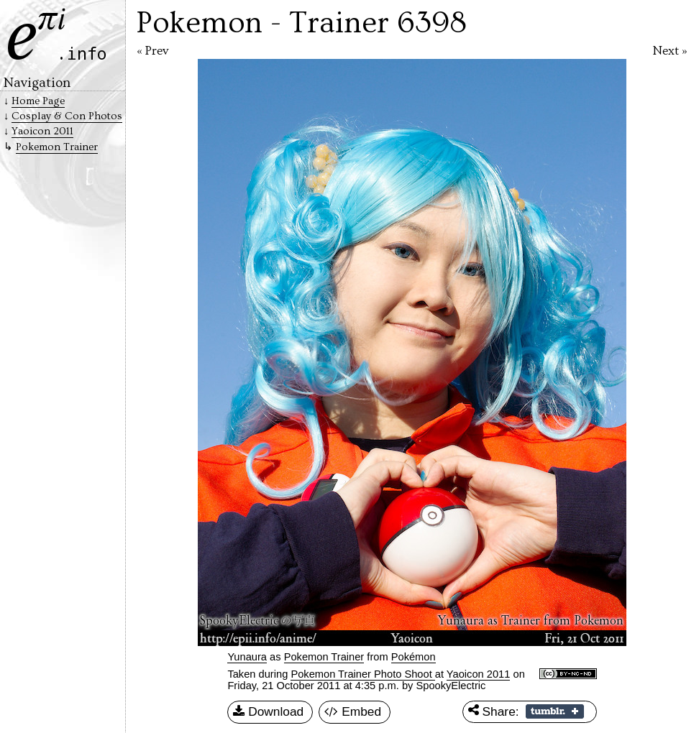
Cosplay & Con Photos (67, 116)
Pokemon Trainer (324, 657)
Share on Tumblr (555, 711)
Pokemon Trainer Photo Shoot (362, 674)
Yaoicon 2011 (479, 674)
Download (268, 712)
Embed (352, 712)
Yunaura (247, 657)
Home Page (38, 101)
